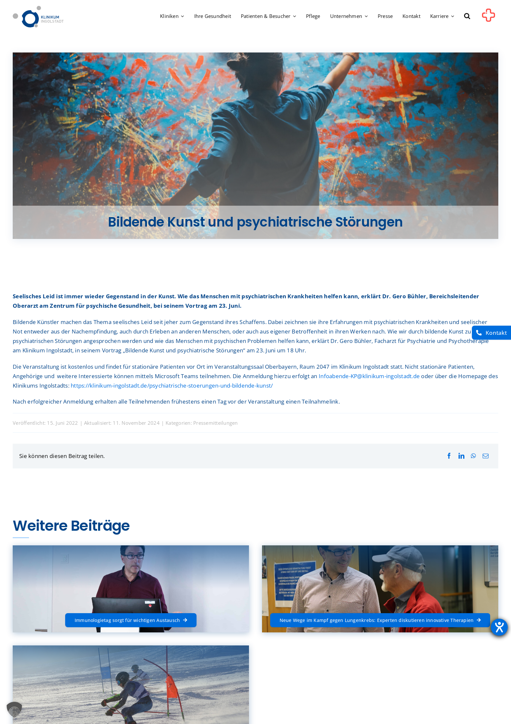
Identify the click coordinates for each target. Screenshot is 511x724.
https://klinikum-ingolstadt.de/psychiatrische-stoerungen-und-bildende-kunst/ (172, 385)
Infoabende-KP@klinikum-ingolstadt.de (369, 376)
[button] (467, 16)
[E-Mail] (485, 456)
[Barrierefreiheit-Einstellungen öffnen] (499, 627)
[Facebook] (449, 456)
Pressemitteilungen (215, 423)
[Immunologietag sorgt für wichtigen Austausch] (131, 620)
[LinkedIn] (461, 456)
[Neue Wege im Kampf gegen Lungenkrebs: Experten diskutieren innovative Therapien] (380, 620)
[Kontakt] (491, 333)
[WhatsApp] (473, 456)
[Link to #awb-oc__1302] (488, 17)
